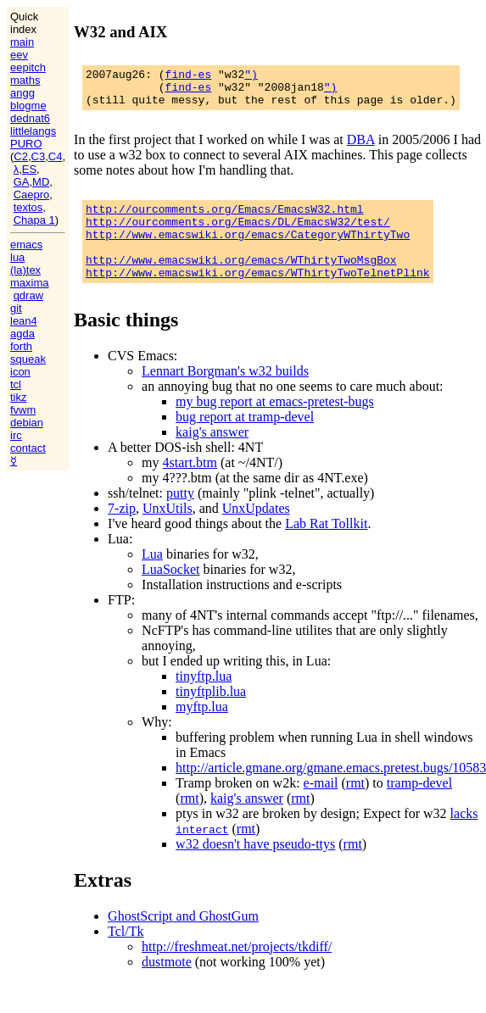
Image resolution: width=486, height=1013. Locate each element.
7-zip (122, 531)
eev (19, 54)
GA (22, 181)
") (251, 76)
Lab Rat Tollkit (326, 546)
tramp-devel (419, 806)
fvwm (23, 410)
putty (180, 516)
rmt (355, 806)
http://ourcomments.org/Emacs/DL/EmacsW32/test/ (238, 234)
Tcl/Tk (125, 954)
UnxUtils (167, 531)
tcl (15, 384)
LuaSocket (170, 592)
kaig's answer (212, 455)
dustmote (167, 984)
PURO (26, 143)
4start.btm (190, 485)
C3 (38, 156)
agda (22, 333)
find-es (188, 76)
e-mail (321, 806)
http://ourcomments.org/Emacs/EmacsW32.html (225, 218)
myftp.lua (202, 729)
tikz (18, 397)
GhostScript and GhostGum (183, 939)
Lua (152, 577)
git (16, 308)
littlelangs (33, 131)
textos (28, 207)
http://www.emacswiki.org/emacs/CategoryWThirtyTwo (248, 249)
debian (26, 422)
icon (20, 371)
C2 (21, 156)
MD (40, 181)
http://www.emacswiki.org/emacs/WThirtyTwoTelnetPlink (258, 295)
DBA (361, 147)
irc (16, 435)
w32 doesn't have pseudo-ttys (255, 867)
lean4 (23, 320)
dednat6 (30, 118)
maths (25, 80)
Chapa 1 (34, 220)
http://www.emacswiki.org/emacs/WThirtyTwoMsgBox (241, 279)
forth (21, 346)
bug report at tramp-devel (245, 439)
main (22, 42)
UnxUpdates (256, 531)
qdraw (28, 295)
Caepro (32, 194)
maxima (29, 282)
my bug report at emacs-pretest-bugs (275, 424)
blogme (28, 105)
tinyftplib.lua (211, 714)
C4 (55, 156)
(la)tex (25, 270)
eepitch (28, 67)
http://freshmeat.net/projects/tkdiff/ (237, 969)
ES (29, 169)
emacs (26, 244)
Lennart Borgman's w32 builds (225, 394)
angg (22, 92)
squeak (28, 359)
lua (17, 257)
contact (28, 448)
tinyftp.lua (204, 699)
